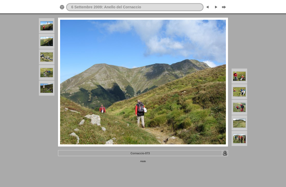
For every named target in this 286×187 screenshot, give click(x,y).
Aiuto (143, 161)
